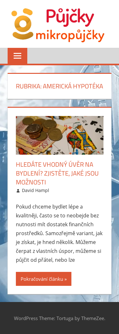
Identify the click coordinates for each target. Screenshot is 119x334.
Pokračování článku (42, 279)
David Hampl (35, 190)
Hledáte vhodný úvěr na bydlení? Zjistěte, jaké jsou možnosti (57, 173)
